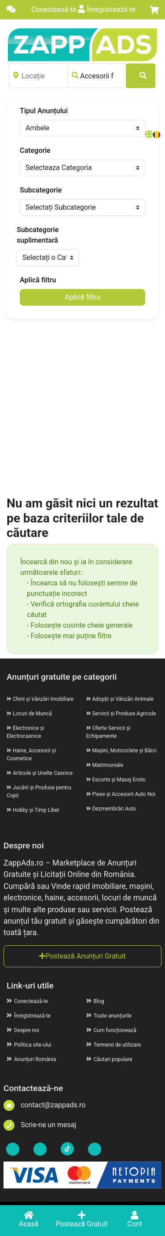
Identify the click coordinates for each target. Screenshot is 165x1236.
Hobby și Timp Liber (36, 810)
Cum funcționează (111, 1030)
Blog (95, 1001)
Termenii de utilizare (113, 1045)
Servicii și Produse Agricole (124, 714)
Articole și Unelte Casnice (43, 773)
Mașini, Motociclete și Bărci (124, 751)
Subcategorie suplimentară (38, 235)
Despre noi (23, 1030)
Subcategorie (41, 190)
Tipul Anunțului (44, 111)
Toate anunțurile (109, 1016)
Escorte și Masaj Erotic (119, 780)
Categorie (35, 150)
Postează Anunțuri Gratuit (82, 956)
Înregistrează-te (107, 9)
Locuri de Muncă (32, 714)
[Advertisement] (82, 408)
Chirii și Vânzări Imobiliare (43, 699)
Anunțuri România (31, 1059)
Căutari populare (109, 1059)
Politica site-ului (29, 1045)
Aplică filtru (38, 280)
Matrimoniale (107, 765)
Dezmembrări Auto (114, 809)
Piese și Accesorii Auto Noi (123, 794)
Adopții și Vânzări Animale (123, 699)
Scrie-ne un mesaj (40, 1125)
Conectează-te (52, 9)
